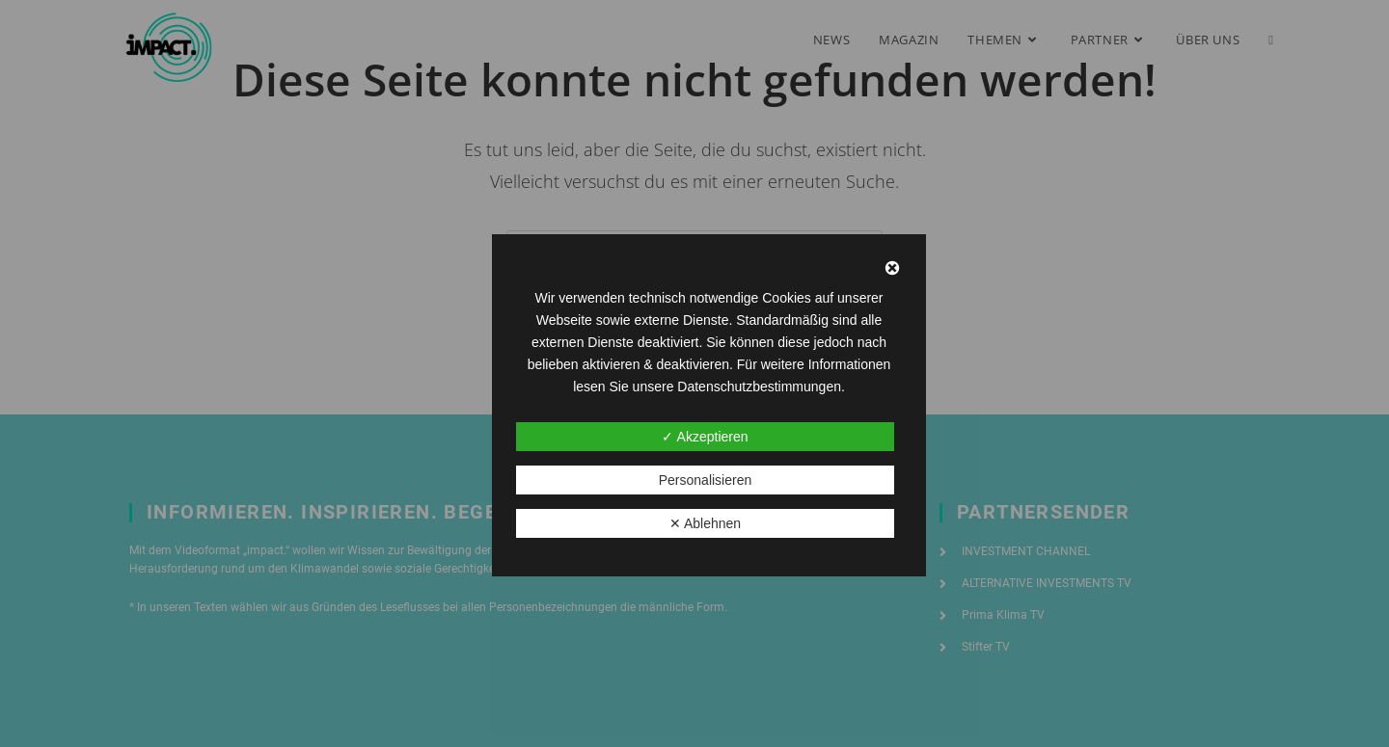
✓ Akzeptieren (705, 436)
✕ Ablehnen (705, 523)
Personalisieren (705, 480)
